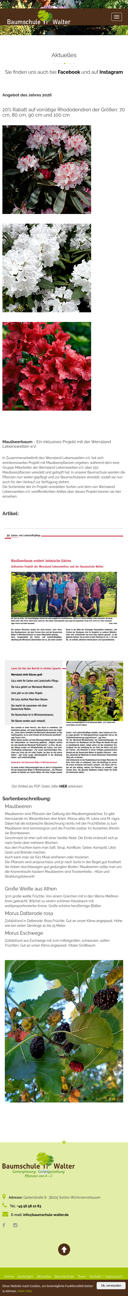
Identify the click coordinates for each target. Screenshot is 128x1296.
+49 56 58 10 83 (29, 1206)
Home (9, 1276)
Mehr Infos (25, 1291)
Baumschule (64, 1276)
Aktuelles (44, 1276)
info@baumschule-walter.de (46, 1215)
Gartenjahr (25, 1276)
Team (81, 1276)
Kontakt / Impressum (105, 1276)
